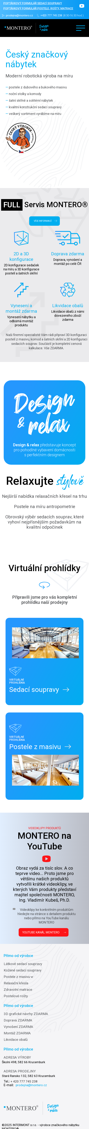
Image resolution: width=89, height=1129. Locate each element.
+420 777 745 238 (51, 15)
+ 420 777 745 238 (24, 1081)
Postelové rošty (16, 996)
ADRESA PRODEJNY (20, 1071)
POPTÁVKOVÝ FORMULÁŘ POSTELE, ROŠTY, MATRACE (38, 8)
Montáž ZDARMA (17, 1033)
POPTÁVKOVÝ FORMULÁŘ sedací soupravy (32, 3)
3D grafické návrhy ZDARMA (26, 1014)
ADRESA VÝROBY (17, 1057)
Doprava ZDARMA (18, 1020)
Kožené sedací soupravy (22, 970)
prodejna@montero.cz (19, 15)
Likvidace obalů (16, 1040)
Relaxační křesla (16, 983)
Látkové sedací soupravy (23, 964)
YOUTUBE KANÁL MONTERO (44, 932)
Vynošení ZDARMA (18, 1027)
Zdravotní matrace (18, 990)
